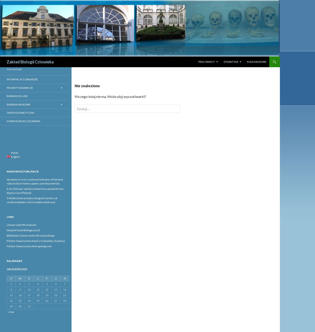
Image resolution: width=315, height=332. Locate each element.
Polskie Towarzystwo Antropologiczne (29, 246)
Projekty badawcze (20, 87)
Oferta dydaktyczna (20, 112)
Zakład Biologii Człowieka (30, 61)
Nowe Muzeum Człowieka (23, 121)
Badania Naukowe (18, 104)
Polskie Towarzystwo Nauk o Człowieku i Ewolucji (36, 241)
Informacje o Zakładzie (22, 79)
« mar (11, 312)
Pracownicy (206, 61)
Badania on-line (17, 96)
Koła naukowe (256, 61)
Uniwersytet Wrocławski (21, 225)
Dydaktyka (231, 61)
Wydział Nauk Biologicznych (23, 230)
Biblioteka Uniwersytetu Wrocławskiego (30, 235)
